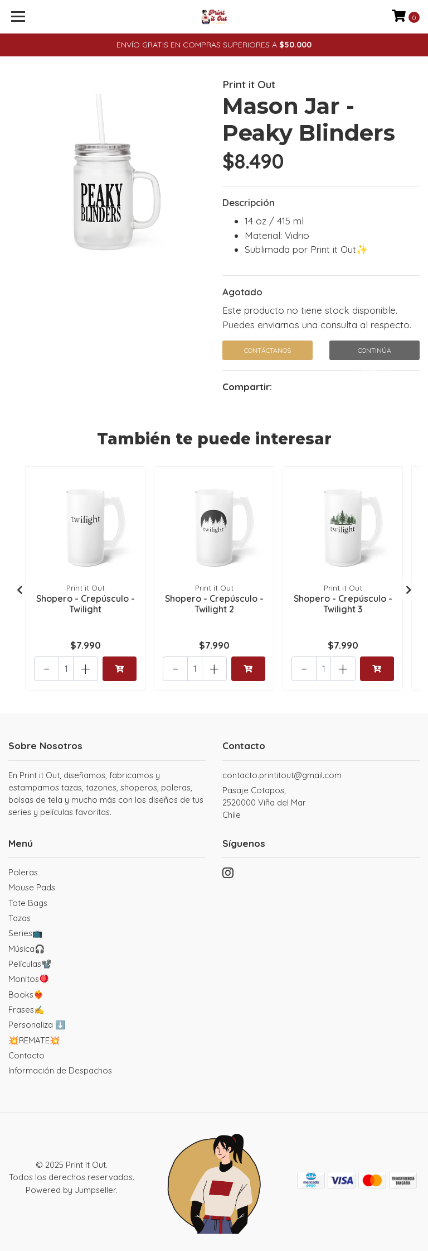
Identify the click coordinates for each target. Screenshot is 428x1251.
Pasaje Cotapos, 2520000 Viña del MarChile (264, 802)
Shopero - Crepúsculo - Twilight (85, 603)
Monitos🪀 (29, 979)
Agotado (242, 292)
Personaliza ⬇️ (37, 1024)
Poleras (23, 872)
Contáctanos (267, 350)
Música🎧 (26, 948)
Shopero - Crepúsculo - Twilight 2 (214, 603)
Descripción (248, 202)
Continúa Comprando (374, 353)
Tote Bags (27, 902)
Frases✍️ (26, 1009)
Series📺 (25, 933)
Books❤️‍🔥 (26, 994)
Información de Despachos (60, 1070)
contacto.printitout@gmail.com (282, 774)
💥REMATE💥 (34, 1039)
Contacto (26, 1054)
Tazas (19, 917)
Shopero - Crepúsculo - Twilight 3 (343, 603)
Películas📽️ (30, 963)
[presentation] (19, 589)
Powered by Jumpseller (70, 1189)
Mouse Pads (31, 887)
